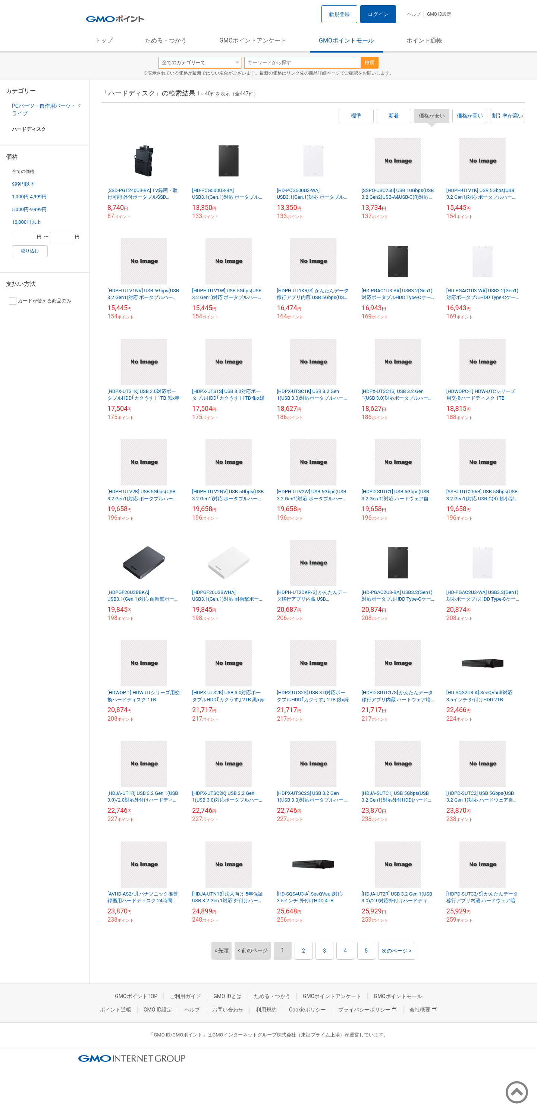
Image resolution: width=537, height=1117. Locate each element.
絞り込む (30, 251)
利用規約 (266, 1010)
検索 (369, 62)
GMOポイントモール (346, 40)
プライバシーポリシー (367, 1010)
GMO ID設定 (439, 14)
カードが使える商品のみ (40, 301)
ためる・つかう (166, 40)
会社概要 (423, 1010)
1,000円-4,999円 (29, 196)
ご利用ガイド (185, 996)
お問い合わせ (228, 1010)
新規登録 (339, 14)
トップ (104, 40)
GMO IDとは (227, 996)
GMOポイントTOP (136, 996)
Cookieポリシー (307, 1010)
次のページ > (396, 951)
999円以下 (23, 184)
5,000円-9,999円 (29, 209)
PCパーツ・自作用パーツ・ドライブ (46, 109)
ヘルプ (414, 14)
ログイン (378, 14)
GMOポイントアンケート (252, 40)
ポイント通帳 (424, 40)
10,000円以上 (26, 222)
